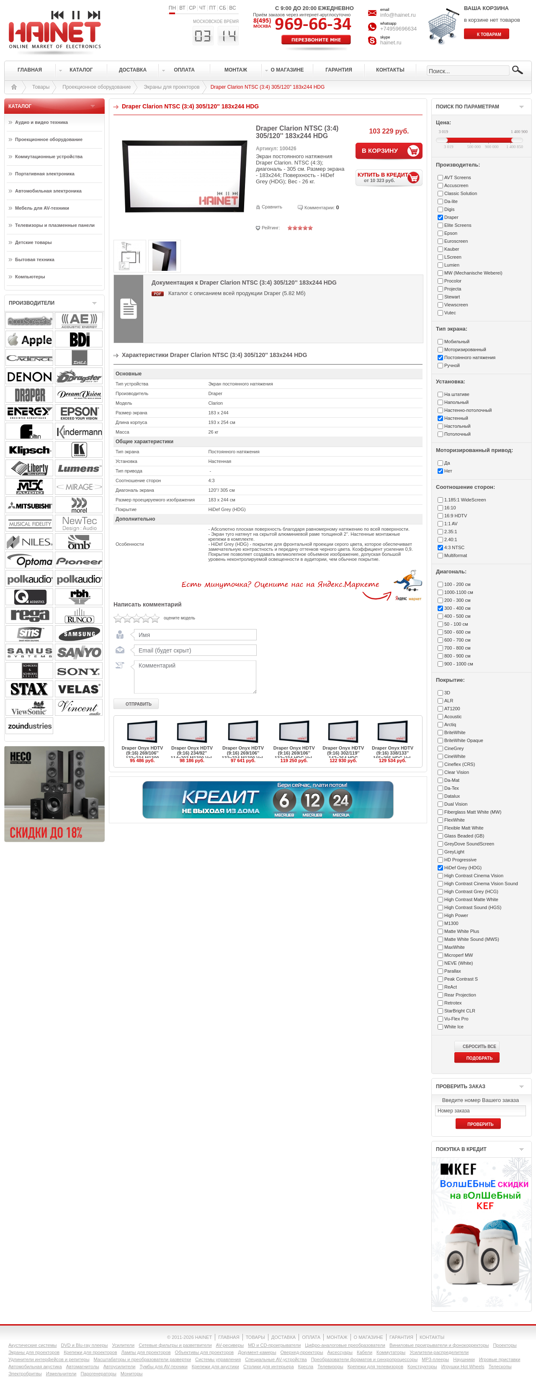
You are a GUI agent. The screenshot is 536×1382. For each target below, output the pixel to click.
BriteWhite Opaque (463, 740)
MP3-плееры (435, 1359)
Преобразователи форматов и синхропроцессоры (364, 1359)
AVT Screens (457, 177)
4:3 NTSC (454, 547)
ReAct (450, 986)
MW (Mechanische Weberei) (473, 272)
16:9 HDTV (455, 515)
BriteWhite (455, 732)
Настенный (456, 418)
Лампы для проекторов (146, 1352)
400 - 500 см (457, 616)
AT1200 (452, 708)
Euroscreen (456, 241)
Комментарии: (319, 207)
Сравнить (272, 206)
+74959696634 (398, 29)
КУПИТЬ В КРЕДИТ (390, 177)
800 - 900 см (457, 655)
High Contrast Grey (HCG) (471, 891)
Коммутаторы (390, 1352)
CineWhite (455, 756)
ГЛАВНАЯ (228, 1337)
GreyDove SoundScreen (469, 843)
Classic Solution (460, 193)
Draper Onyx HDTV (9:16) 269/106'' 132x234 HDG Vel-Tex (294, 755)
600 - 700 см (457, 639)
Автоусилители (119, 1366)
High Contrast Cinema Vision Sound (481, 883)
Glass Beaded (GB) (464, 835)
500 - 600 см (457, 631)
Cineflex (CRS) (459, 764)
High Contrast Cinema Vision (473, 875)
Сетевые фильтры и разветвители (175, 1345)
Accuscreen (456, 185)
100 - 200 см (457, 584)
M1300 (451, 923)
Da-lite (451, 201)
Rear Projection (460, 994)
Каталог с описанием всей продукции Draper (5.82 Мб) (237, 293)
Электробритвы (25, 1373)
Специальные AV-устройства (276, 1359)
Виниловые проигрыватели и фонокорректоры (439, 1345)
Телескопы (500, 1366)
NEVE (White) (458, 963)
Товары (40, 87)
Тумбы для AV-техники (163, 1366)
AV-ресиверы (230, 1345)
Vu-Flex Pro (456, 1018)
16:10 (450, 507)
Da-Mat (451, 780)
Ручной (452, 365)
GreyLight (454, 851)
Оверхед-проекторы (302, 1352)
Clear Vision (456, 772)
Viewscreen (456, 304)
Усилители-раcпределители (439, 1352)
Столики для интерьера (268, 1366)
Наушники (463, 1359)
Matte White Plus (461, 931)
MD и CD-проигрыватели (274, 1345)
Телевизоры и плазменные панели (55, 225)
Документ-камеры (257, 1352)
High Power (456, 915)
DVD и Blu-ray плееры (84, 1345)
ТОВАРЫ (255, 1337)
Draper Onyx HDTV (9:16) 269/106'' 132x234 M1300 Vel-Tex (243, 755)
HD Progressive (460, 859)
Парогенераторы (98, 1373)
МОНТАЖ (337, 1337)
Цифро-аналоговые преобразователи (345, 1345)
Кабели (364, 1352)
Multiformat (455, 555)
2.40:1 (450, 539)
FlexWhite (454, 819)
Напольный (456, 402)
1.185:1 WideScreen (465, 499)
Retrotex (453, 1002)
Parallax (452, 971)
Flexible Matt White (464, 827)
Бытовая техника (34, 259)
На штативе (456, 394)
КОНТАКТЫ (432, 1337)
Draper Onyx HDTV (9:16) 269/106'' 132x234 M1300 (142, 752)
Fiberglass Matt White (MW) (472, 811)
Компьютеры (30, 276)
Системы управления (218, 1359)
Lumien (451, 264)
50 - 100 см (456, 624)
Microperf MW (458, 955)
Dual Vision (455, 804)
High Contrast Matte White (471, 899)
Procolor (452, 280)
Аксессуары (340, 1352)
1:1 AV (451, 523)
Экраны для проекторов (171, 87)
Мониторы (132, 1373)
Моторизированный (465, 349)
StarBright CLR (459, 1010)
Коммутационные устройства (48, 156)
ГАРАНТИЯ (401, 1337)
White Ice (454, 1026)
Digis (449, 209)
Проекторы (504, 1345)
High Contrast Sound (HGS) (472, 907)
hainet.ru (391, 42)
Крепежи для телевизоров (375, 1366)
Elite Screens (458, 225)
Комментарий (193, 677)
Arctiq (450, 724)
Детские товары (33, 242)
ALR (448, 700)
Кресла (306, 1366)
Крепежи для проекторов (90, 1352)
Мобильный (456, 341)
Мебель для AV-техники (42, 208)
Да (447, 462)
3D (447, 692)
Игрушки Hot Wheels (462, 1366)
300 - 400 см (457, 608)
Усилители (123, 1345)
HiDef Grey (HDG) (463, 867)
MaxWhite (454, 947)
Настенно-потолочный (468, 410)
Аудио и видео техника (41, 122)
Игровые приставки (500, 1359)
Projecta (452, 288)
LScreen (452, 256)
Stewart (452, 296)
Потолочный (457, 434)
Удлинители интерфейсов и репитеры (49, 1359)
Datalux (452, 796)
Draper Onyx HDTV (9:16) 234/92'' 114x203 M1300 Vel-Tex (191, 755)
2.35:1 (450, 531)
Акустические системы (32, 1345)
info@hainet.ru (398, 15)
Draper (451, 217)
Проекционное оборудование (96, 87)
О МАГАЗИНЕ (368, 1337)
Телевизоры (330, 1366)
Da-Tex (451, 788)
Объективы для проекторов (204, 1352)
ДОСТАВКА (283, 1337)
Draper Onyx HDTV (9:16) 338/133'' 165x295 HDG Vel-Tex (392, 755)
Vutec (450, 312)
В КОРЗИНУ (380, 150)
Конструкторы (422, 1366)
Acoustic (453, 716)
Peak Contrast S (461, 978)
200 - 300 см (457, 600)
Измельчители (61, 1373)
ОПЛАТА (311, 1337)
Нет (448, 470)
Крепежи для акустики (215, 1366)
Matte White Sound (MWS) (471, 939)
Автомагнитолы (82, 1366)
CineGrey (454, 748)
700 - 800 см (457, 647)
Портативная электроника (45, 173)
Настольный (457, 426)
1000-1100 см (458, 592)
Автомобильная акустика (35, 1366)
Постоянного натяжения (469, 357)
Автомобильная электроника (48, 190)
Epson (450, 233)
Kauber (451, 249)
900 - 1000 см (458, 663)
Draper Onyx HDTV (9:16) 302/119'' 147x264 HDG (343, 752)
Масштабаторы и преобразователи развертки (142, 1359)
